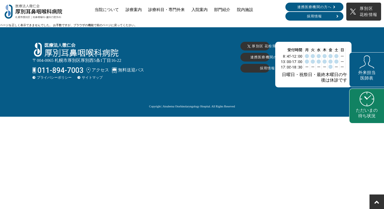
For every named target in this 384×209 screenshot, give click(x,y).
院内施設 (245, 10)
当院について (107, 10)
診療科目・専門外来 (166, 10)
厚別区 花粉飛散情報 (215, 46)
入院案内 (199, 10)
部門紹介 (222, 10)
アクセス (97, 70)
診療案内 (134, 10)
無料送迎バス (128, 70)
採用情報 (314, 16)
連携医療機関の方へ (314, 7)
